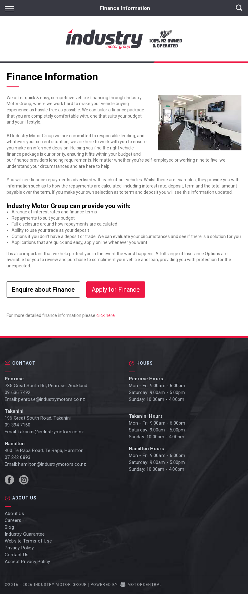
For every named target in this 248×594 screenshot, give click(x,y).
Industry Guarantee (25, 534)
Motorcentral (141, 584)
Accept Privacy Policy (27, 561)
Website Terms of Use (28, 541)
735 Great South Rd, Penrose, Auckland (46, 385)
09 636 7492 (17, 392)
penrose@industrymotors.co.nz (51, 399)
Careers (13, 520)
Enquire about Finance (43, 289)
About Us (14, 513)
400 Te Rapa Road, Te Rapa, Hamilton (44, 450)
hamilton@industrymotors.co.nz (52, 464)
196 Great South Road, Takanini (38, 418)
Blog (9, 527)
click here (105, 315)
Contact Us (16, 554)
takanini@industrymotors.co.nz (51, 432)
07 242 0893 (17, 457)
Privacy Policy (19, 548)
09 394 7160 (17, 425)
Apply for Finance (116, 289)
